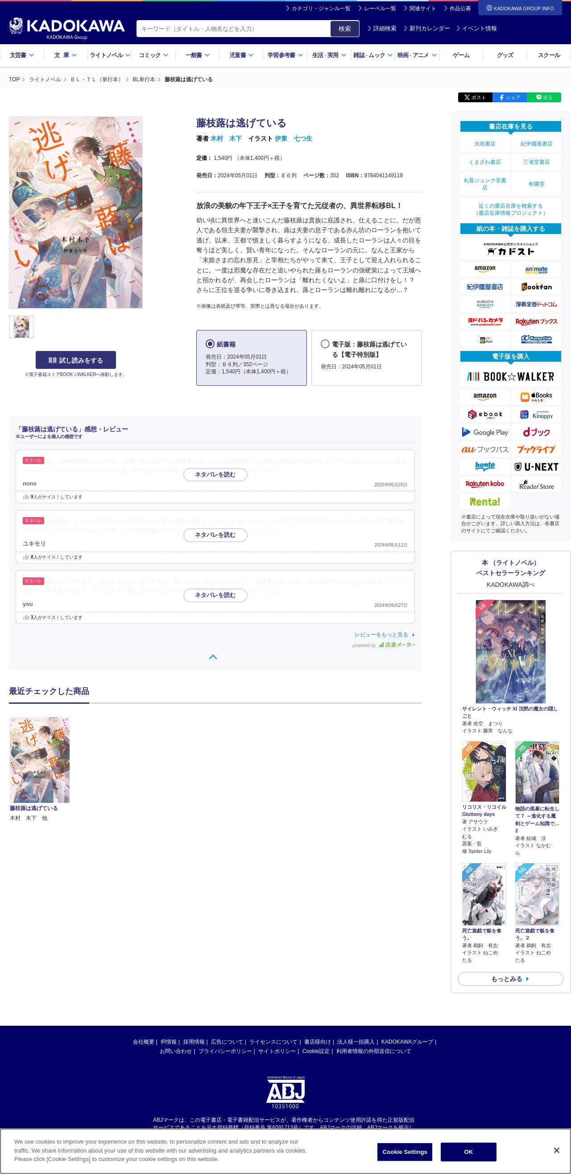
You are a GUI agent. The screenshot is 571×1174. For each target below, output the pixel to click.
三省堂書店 (536, 162)
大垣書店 (485, 144)
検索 (345, 28)
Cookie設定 (316, 1051)
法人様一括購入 (356, 1042)
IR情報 (169, 1042)
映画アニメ (417, 55)
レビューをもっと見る (381, 634)
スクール (549, 55)
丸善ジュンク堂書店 (484, 184)
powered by (384, 645)
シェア (513, 97)
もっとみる (506, 978)
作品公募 (460, 8)
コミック (154, 55)
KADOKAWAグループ (407, 1042)
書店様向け (317, 1042)
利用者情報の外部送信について (373, 1051)
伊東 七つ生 (293, 138)
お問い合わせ (176, 1051)
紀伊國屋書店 (537, 144)
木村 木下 (226, 138)
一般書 (198, 55)
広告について (227, 1042)
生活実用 (329, 55)
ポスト (479, 97)
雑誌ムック (373, 55)
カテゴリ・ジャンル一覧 (321, 8)
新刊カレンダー (426, 28)
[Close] (557, 1150)
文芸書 (22, 55)
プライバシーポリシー (225, 1051)
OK (468, 1152)
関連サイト (423, 8)
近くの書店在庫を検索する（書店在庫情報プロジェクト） (510, 209)
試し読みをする (76, 360)
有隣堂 (537, 184)
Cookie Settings (405, 1152)
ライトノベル (110, 55)
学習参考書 (285, 55)
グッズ (505, 55)
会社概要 (143, 1042)
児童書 (241, 55)
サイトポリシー (277, 1051)
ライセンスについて (273, 1042)
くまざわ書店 (485, 162)
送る (548, 97)
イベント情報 (476, 28)
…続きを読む (262, 470)
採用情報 (194, 1042)
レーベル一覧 (380, 8)
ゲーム (461, 55)
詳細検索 (382, 28)
